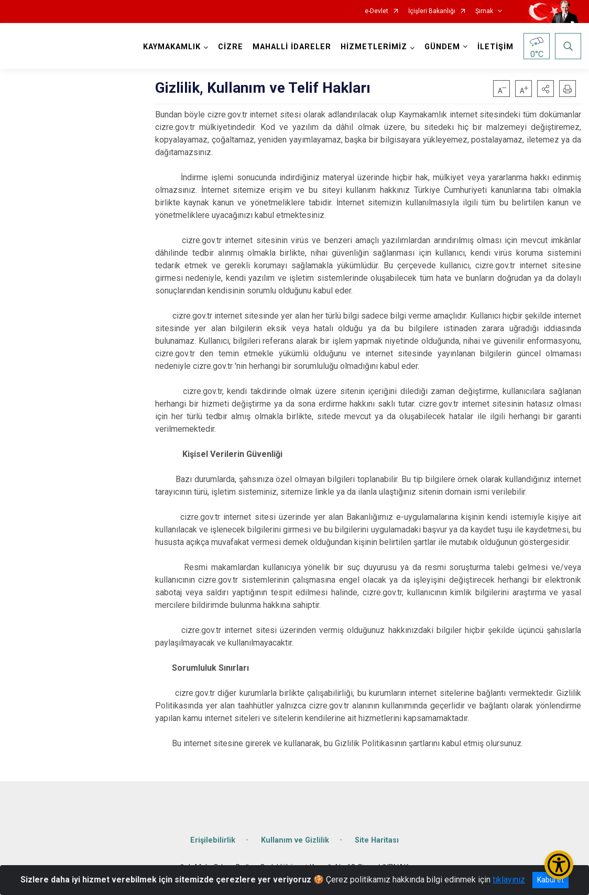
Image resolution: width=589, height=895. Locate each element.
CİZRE (230, 46)
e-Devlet (376, 11)
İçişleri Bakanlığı (431, 11)
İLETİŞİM (495, 46)
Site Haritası (377, 840)
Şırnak (484, 11)
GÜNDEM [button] (442, 46)
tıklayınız (509, 880)
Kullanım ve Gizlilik (295, 840)
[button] (545, 88)
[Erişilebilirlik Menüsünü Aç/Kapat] (558, 864)
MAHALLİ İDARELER (292, 46)
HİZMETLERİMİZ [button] (374, 46)
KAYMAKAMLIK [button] (172, 46)
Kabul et (550, 880)
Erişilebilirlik (212, 840)
